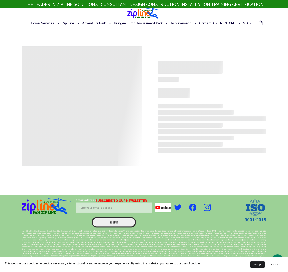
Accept (257, 264)
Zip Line (68, 23)
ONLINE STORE (224, 23)
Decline (275, 264)
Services (47, 23)
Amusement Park (150, 23)
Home (35, 23)
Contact (205, 23)
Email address (86, 204)
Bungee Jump (124, 23)
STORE (248, 23)
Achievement (181, 23)
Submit (114, 226)
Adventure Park (94, 23)
